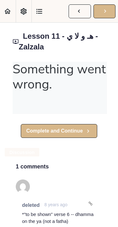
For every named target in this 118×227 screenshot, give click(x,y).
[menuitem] (23, 11)
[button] (8, 11)
